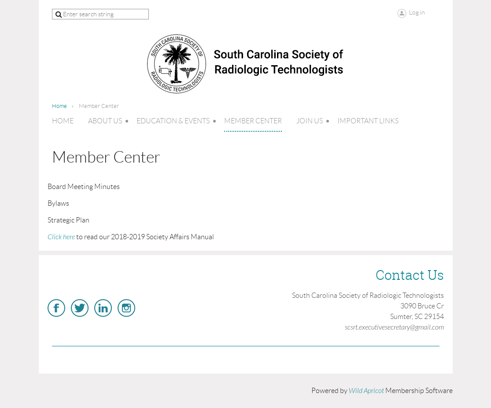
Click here (61, 237)
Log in (417, 12)
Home (59, 106)
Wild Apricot (366, 391)
